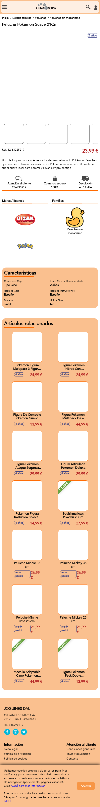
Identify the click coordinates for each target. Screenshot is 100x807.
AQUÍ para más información (28, 786)
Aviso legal (11, 749)
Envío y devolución (78, 754)
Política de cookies (15, 759)
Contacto (72, 759)
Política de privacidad (17, 754)
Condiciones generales (81, 749)
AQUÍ (7, 801)
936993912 (16, 725)
